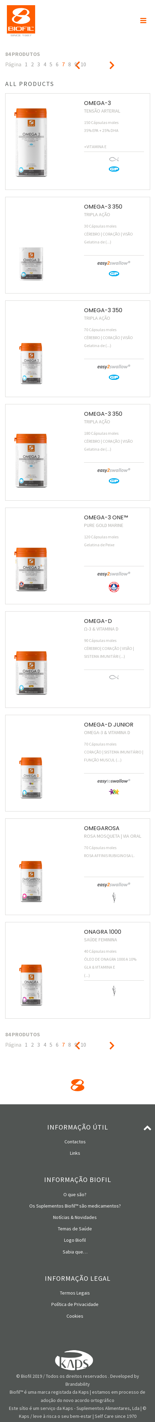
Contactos (75, 1141)
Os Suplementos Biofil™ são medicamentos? (75, 1206)
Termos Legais (75, 1293)
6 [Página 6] (57, 64)
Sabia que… (75, 1252)
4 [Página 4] (44, 64)
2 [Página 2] (32, 64)
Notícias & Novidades (75, 1217)
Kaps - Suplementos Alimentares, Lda (101, 1408)
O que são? (74, 1194)
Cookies (74, 1316)
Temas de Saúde (75, 1229)
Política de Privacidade (75, 1304)
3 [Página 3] (38, 64)
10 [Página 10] (83, 64)
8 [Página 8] (69, 64)
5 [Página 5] (51, 64)
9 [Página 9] (75, 64)
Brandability (77, 1384)
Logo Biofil (75, 1240)
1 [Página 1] (26, 64)
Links (75, 1153)
